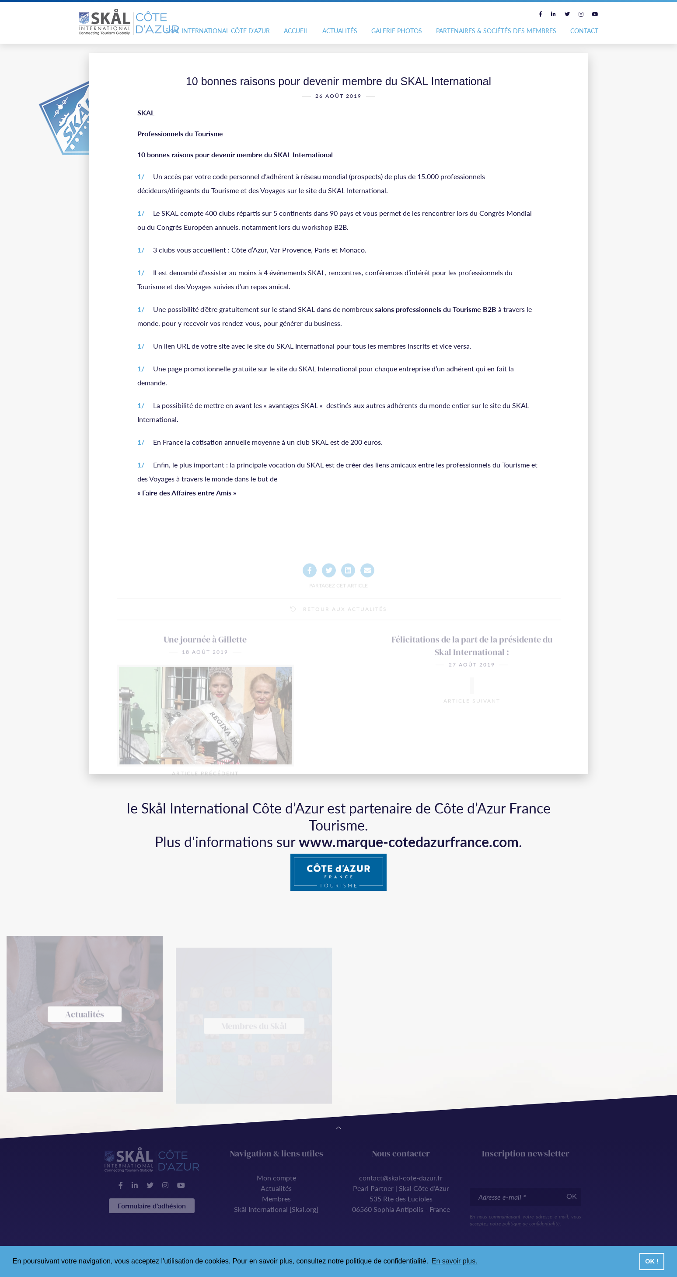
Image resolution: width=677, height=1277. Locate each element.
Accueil (296, 31)
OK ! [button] (651, 1261)
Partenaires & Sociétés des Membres (496, 31)
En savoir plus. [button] (455, 1261)
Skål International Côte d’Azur (217, 31)
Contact (584, 31)
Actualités (339, 31)
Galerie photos (396, 31)
